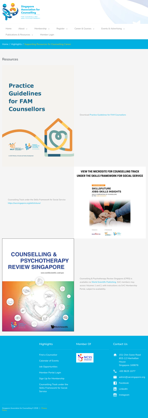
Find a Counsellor (48, 354)
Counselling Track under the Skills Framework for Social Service (53, 388)
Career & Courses (85, 28)
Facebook (124, 383)
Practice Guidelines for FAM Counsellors (108, 114)
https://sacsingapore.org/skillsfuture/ (24, 203)
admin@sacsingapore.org (132, 377)
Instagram (124, 394)
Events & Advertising (113, 28)
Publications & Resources (19, 34)
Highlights (16, 44)
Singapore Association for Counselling (17, 408)
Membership (42, 28)
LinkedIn (123, 389)
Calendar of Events (49, 360)
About (23, 28)
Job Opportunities (48, 366)
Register (62, 28)
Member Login (47, 34)
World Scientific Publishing (103, 282)
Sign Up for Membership (51, 378)
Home (9, 28)
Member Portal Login (50, 372)
